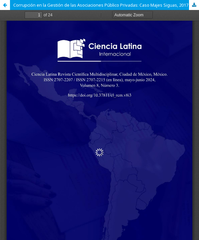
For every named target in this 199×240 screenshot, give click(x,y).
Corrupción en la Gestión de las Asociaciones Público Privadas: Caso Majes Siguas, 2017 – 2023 (106, 5)
